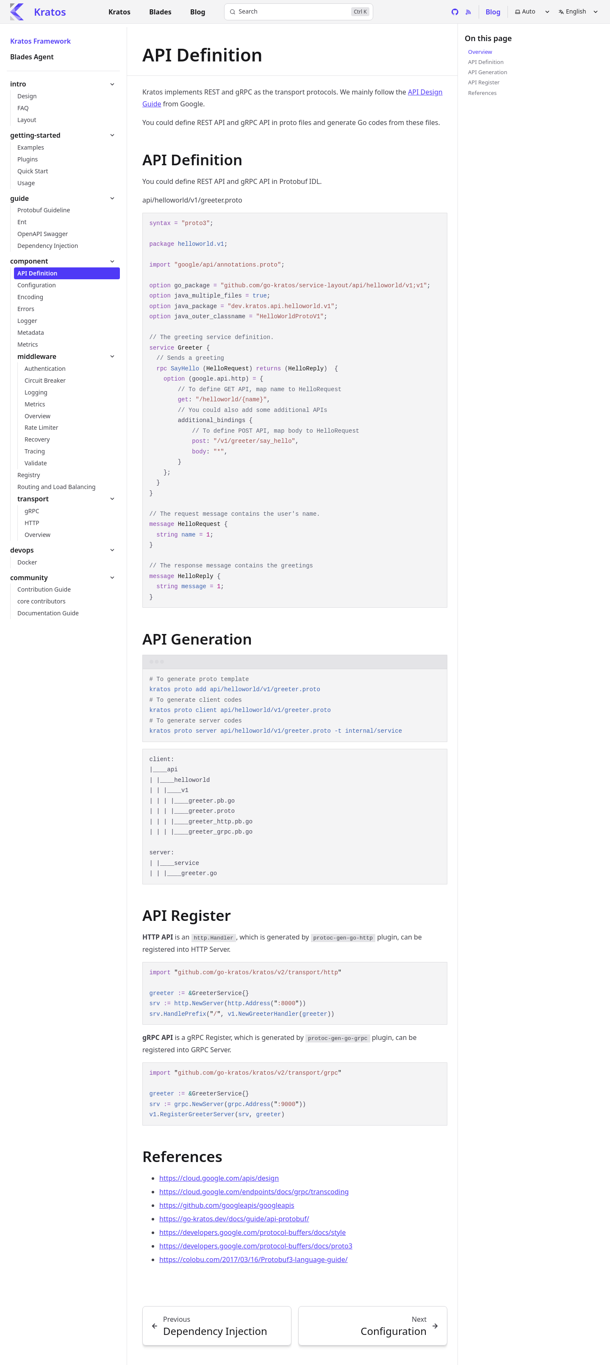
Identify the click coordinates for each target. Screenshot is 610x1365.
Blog (493, 12)
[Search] (298, 11)
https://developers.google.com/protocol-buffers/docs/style (252, 1232)
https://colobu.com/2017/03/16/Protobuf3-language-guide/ (253, 1259)
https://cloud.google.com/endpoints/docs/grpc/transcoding (254, 1191)
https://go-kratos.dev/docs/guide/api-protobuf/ (234, 1218)
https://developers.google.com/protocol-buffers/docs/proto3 (255, 1246)
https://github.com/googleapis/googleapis (226, 1205)
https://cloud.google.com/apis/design (219, 1178)
